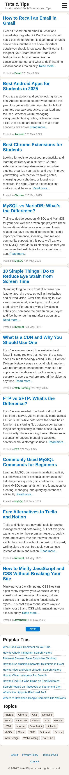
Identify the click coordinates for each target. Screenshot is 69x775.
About (14, 754)
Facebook (21, 720)
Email (17, 73)
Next (33, 629)
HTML (8, 726)
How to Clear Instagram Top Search (25, 675)
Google (58, 720)
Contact (34, 761)
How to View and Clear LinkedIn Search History (32, 669)
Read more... (47, 66)
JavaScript (20, 619)
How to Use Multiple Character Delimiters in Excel (33, 663)
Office (21, 732)
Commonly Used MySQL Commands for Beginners (30, 462)
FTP (16, 449)
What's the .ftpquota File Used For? (24, 692)
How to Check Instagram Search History (27, 652)
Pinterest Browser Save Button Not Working (29, 658)
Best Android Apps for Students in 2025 (26, 86)
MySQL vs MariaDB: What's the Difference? (31, 208)
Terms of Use (50, 754)
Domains (47, 714)
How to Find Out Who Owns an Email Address (31, 680)
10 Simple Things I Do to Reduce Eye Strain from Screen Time (28, 276)
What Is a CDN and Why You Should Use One (32, 340)
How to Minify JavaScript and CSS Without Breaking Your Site (33, 573)
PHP (32, 732)
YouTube (48, 738)
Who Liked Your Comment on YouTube (26, 646)
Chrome (19, 195)
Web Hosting (22, 388)
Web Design (12, 738)
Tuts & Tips (17, 4)
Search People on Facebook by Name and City (32, 686)
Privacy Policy (30, 754)
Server (58, 732)
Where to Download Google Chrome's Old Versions (34, 697)
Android (19, 134)
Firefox (36, 720)
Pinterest (45, 732)
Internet (19, 327)
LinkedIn (51, 726)
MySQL (18, 260)
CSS (35, 714)
